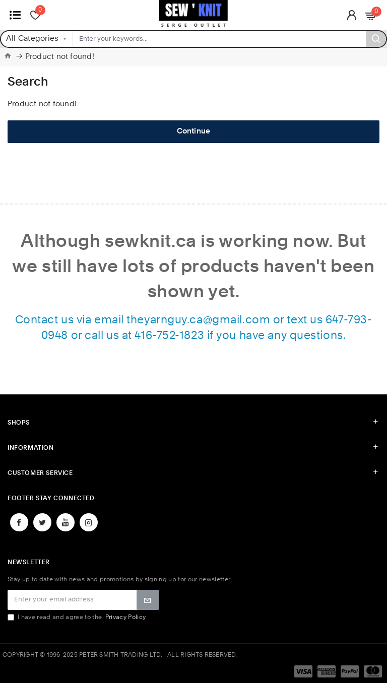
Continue (194, 131)
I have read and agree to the (77, 617)
